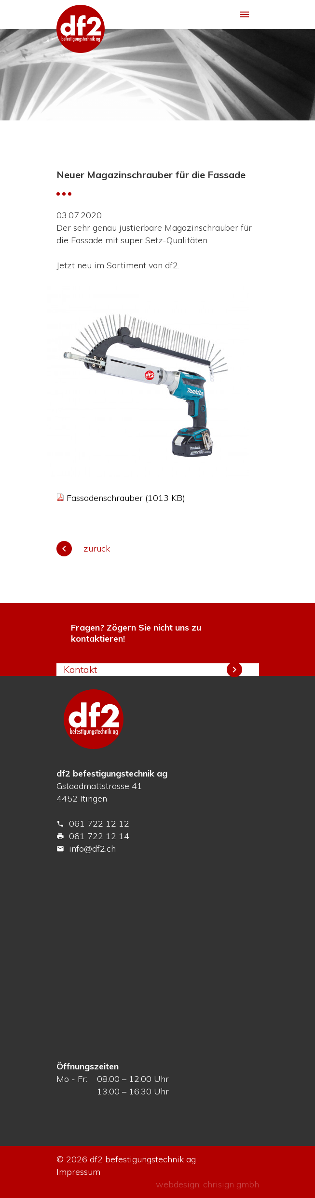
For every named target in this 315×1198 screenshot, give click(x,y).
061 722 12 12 (92, 823)
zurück (83, 548)
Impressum (78, 1171)
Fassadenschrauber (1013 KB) (126, 497)
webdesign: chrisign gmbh (207, 1184)
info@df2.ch (86, 848)
